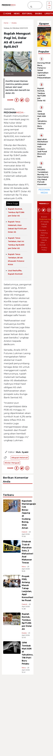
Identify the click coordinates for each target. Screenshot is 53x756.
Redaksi (42, 230)
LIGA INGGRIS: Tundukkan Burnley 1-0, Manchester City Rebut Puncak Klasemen (43, 176)
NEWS (17, 13)
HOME (7, 13)
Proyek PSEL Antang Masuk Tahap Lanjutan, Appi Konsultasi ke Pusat (27, 588)
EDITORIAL (27, 13)
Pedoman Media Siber (44, 240)
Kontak (43, 245)
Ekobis (24, 633)
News (24, 566)
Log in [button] (49, 5)
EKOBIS (38, 13)
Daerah (24, 532)
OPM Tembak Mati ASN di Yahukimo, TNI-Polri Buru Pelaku (42, 120)
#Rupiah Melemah (19, 458)
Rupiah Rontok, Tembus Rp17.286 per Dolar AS (16, 212)
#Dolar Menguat (12, 463)
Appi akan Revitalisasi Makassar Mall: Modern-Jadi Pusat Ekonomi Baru (42, 148)
